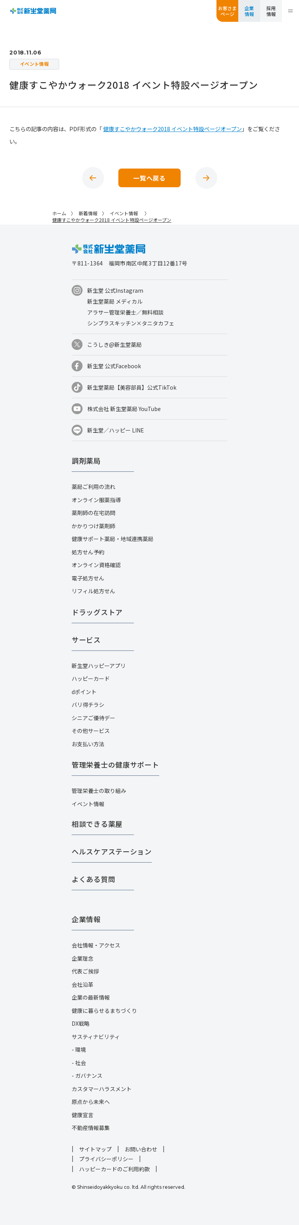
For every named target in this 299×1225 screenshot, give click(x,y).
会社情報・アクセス (96, 945)
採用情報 (271, 11)
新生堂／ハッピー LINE (115, 430)
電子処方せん (88, 578)
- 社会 (79, 1063)
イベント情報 (88, 804)
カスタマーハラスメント (102, 1089)
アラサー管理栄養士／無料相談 (125, 312)
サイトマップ (95, 1149)
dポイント (84, 692)
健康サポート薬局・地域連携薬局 (112, 539)
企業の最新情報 (91, 997)
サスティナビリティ (96, 1036)
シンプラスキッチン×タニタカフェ (130, 323)
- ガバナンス (87, 1075)
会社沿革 (82, 984)
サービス (86, 639)
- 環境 (79, 1049)
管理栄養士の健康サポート (115, 764)
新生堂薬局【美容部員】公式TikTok (131, 387)
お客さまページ (227, 11)
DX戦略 (81, 1023)
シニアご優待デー (93, 718)
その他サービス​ (91, 731)
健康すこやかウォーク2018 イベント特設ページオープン (172, 129)
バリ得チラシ (88, 704)
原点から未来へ (91, 1101)
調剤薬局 (86, 460)
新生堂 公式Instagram (115, 290)
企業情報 (249, 11)
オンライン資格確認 (96, 565)
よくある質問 (93, 879)
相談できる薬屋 (97, 824)
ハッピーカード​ (91, 678)
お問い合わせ (141, 1149)
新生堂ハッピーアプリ (99, 666)
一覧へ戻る (149, 178)
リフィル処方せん (93, 591)
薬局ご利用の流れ (93, 486)
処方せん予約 (88, 552)
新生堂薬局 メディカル (114, 301)
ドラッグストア (97, 612)
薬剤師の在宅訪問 (93, 513)
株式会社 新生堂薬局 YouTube (124, 409)
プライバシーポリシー (106, 1159)
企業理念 (82, 958)
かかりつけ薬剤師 (93, 526)
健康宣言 (82, 1115)
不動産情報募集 (91, 1128)
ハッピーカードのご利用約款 (114, 1169)
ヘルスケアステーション (112, 851)
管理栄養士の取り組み (99, 790)
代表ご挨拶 (85, 971)
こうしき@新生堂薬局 (114, 344)
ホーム (59, 213)
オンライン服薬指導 (96, 500)
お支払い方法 (88, 744)
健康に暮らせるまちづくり (104, 1010)
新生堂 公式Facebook (114, 366)
